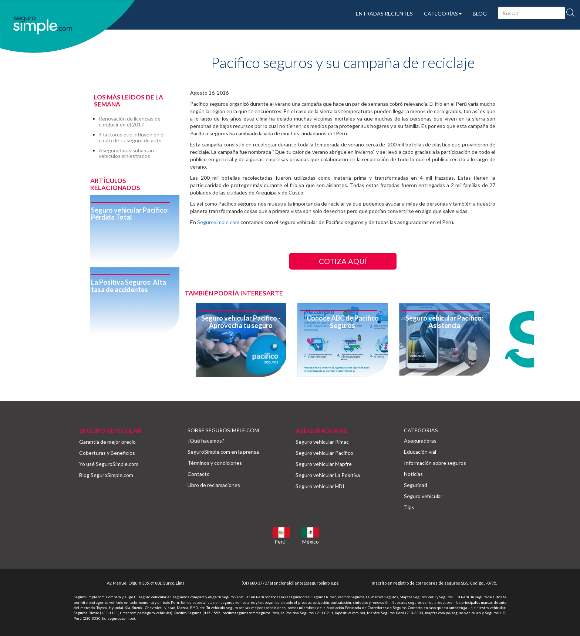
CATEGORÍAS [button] (443, 13)
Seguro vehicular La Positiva (328, 475)
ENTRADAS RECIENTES (384, 13)
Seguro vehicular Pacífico (324, 453)
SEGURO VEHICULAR (110, 430)
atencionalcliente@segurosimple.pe (304, 583)
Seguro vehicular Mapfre (324, 464)
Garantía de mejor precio (107, 442)
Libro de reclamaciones (214, 485)
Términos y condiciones (215, 463)
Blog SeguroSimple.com (106, 475)
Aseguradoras (420, 440)
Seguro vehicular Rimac (322, 442)
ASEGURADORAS (321, 430)
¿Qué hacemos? (206, 440)
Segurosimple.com (218, 222)
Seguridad (415, 485)
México (310, 541)
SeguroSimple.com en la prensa (223, 452)
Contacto (199, 474)
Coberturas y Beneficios (107, 453)
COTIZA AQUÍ (343, 261)
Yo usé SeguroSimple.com (108, 464)
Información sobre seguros (435, 463)
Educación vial (420, 452)
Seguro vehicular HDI (320, 486)
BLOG (480, 13)
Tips (409, 507)
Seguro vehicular (423, 496)
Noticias (413, 474)
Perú (280, 541)
